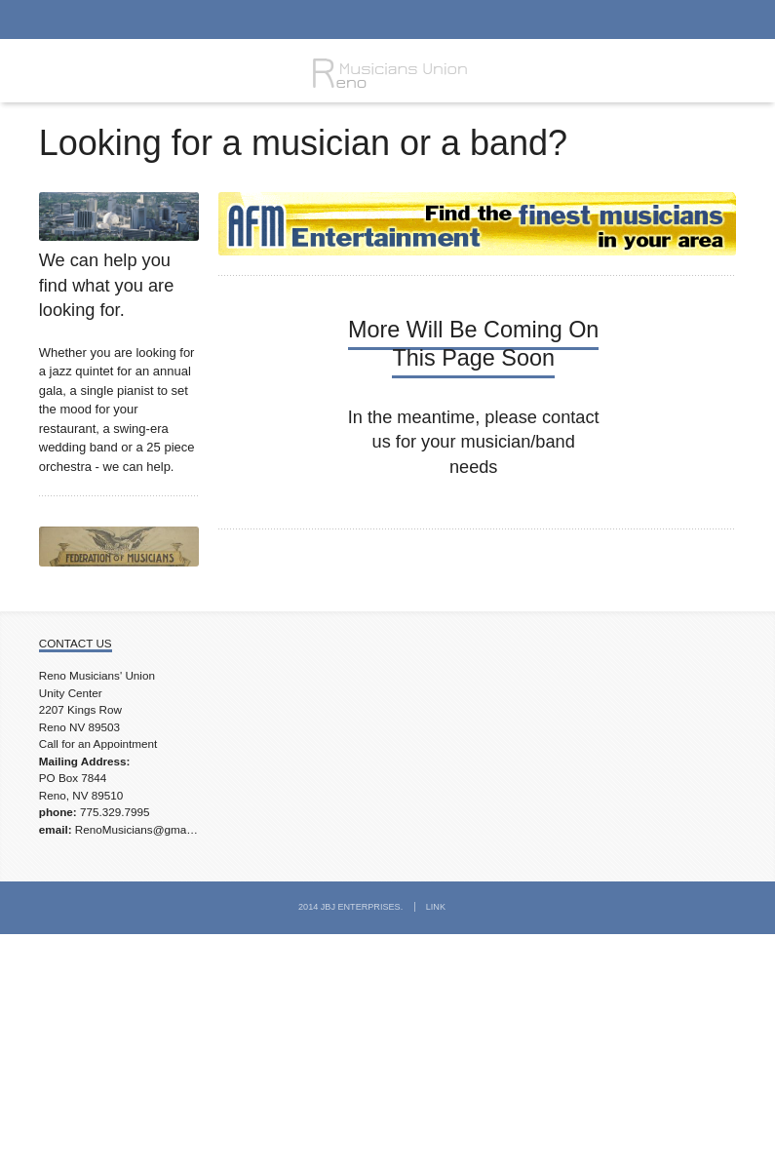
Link (436, 907)
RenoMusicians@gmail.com (145, 829)
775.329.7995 (115, 811)
